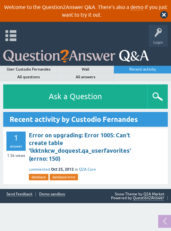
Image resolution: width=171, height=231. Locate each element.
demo (136, 7)
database (38, 177)
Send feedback (19, 194)
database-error (63, 177)
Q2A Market (154, 194)
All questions (28, 77)
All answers (85, 77)
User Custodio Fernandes (28, 69)
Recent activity (142, 69)
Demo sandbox (52, 194)
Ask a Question (75, 96)
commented (39, 169)
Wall (85, 69)
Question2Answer (148, 198)
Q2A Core (87, 169)
